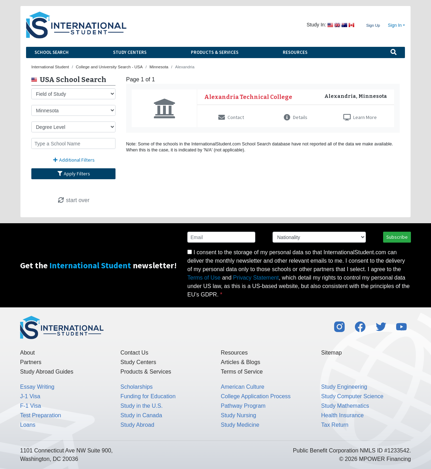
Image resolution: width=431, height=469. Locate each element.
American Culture (242, 387)
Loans (28, 425)
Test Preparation (40, 415)
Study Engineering (344, 387)
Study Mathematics (345, 406)
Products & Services (214, 52)
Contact (231, 117)
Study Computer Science (352, 396)
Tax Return (334, 425)
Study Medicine (240, 425)
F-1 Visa (30, 406)
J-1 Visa (30, 396)
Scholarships (136, 387)
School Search (52, 52)
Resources (295, 52)
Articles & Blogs (240, 362)
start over (73, 200)
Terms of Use (203, 278)
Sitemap (331, 353)
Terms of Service (242, 372)
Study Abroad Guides (46, 372)
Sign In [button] (395, 25)
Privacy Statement (256, 278)
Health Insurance (342, 415)
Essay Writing (37, 387)
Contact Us (134, 353)
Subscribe (397, 237)
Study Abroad (137, 425)
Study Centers (129, 52)
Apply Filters (73, 173)
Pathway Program (243, 406)
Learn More (360, 117)
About (27, 353)
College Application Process (256, 396)
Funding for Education (148, 396)
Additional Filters (73, 160)
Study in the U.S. (141, 406)
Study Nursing (238, 415)
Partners (30, 362)
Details (295, 117)
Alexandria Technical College (248, 97)
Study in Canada (141, 415)
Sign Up (373, 25)
